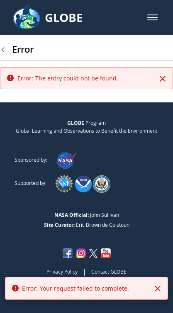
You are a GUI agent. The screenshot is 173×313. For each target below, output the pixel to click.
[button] (152, 17)
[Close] (162, 78)
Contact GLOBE (109, 271)
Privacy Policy (62, 271)
